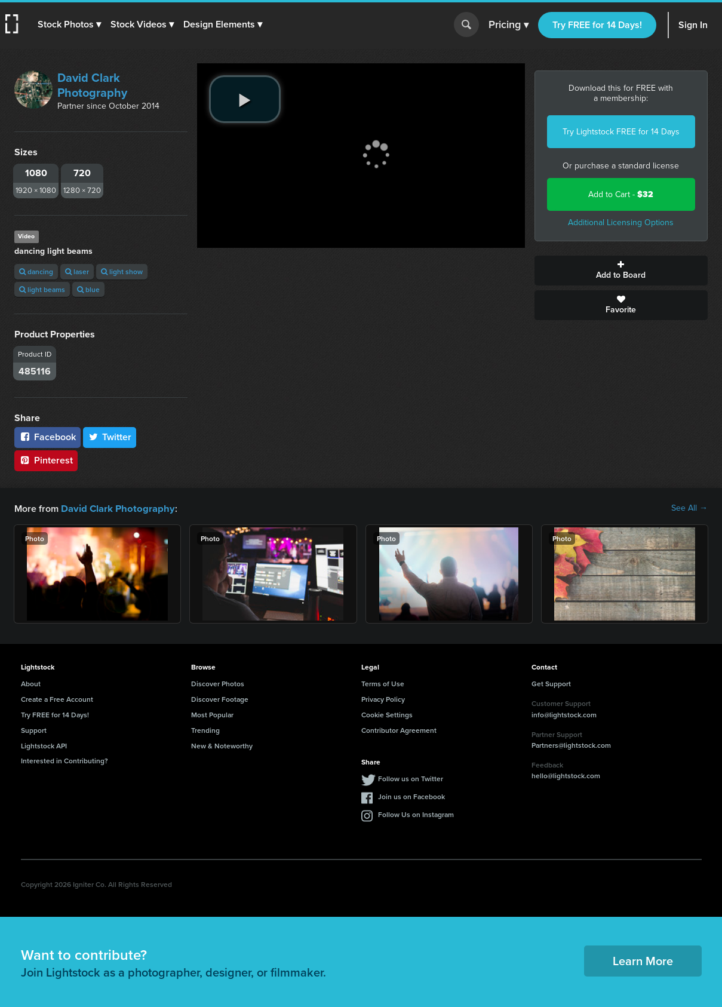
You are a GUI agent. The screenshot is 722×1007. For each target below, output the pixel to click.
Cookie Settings (387, 714)
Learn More (643, 960)
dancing (36, 271)
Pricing (508, 25)
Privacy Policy (383, 698)
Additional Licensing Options (621, 222)
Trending (205, 729)
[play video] (245, 99)
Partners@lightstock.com (571, 744)
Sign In (693, 25)
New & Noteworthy (222, 745)
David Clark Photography (92, 85)
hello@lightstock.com (565, 775)
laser (77, 271)
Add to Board (621, 270)
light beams (42, 289)
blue (88, 289)
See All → (689, 508)
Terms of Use (382, 683)
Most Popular (212, 714)
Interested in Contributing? (64, 760)
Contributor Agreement (399, 729)
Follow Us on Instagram (416, 814)
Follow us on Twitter (410, 778)
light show (122, 271)
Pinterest (46, 460)
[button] (70, 24)
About (31, 683)
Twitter (110, 437)
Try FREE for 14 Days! (597, 25)
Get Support (551, 683)
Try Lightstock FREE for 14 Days (621, 131)
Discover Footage (219, 698)
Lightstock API (44, 745)
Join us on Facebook (411, 796)
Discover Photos (217, 683)
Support (34, 729)
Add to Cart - (620, 194)
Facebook (47, 437)
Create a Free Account (57, 698)
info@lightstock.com (564, 714)
